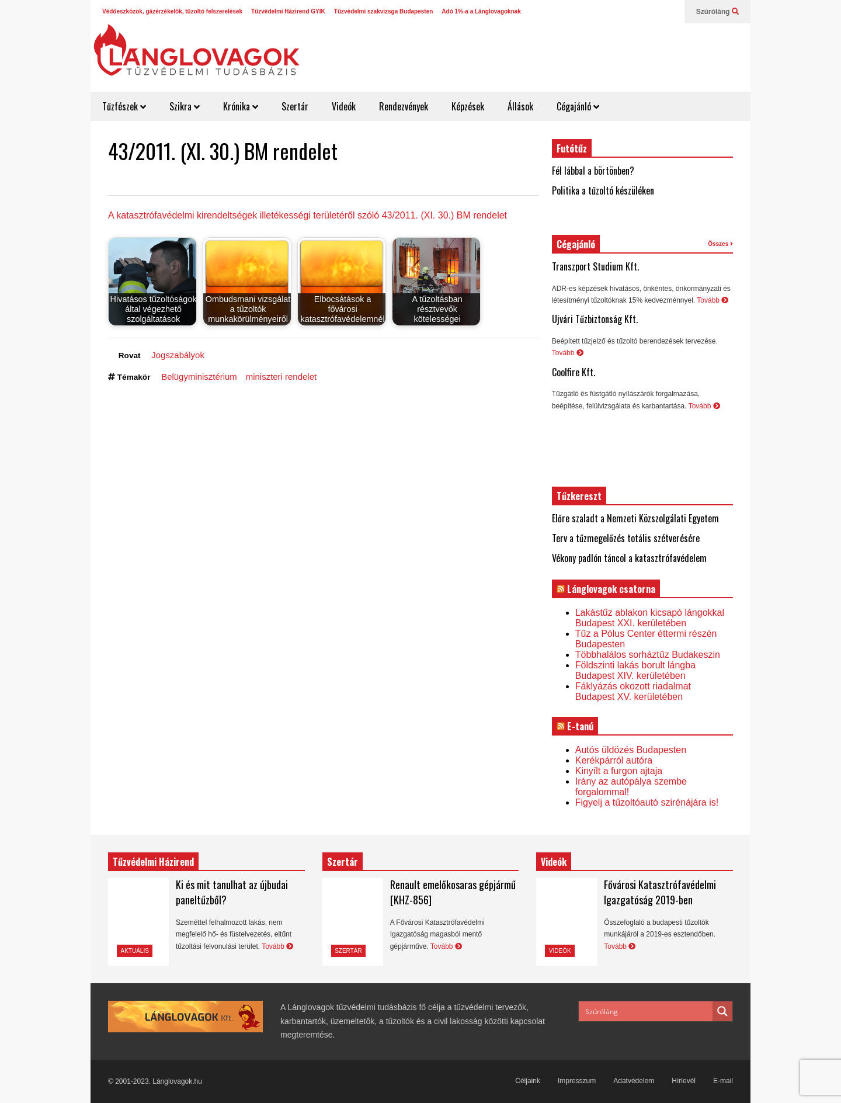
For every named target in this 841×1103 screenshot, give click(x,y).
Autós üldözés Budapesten (630, 750)
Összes (720, 244)
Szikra (184, 106)
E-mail (723, 1080)
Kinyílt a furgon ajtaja (618, 771)
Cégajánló (578, 106)
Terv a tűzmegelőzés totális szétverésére (626, 538)
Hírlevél (684, 1080)
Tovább (712, 300)
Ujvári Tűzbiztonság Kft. (595, 319)
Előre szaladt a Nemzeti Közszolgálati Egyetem (635, 518)
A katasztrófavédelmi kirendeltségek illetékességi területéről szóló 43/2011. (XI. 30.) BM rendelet (307, 215)
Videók (344, 106)
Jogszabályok (177, 355)
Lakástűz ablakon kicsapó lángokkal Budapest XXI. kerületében (649, 618)
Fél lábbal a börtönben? (593, 171)
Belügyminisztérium (199, 376)
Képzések (467, 106)
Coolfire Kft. (573, 372)
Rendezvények (403, 106)
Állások (520, 106)
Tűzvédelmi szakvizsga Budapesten (383, 11)
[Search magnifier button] (722, 1011)
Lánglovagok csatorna (611, 589)
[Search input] (646, 1011)
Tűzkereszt (579, 496)
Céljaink (527, 1080)
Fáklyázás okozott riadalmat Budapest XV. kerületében (633, 691)
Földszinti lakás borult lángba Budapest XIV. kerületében (635, 670)
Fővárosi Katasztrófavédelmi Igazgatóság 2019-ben (660, 892)
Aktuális (135, 951)
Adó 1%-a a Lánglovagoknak (481, 11)
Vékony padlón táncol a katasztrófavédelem (629, 558)
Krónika (240, 106)
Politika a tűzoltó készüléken (603, 190)
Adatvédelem (633, 1080)
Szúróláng (717, 12)
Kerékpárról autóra (614, 760)
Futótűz (572, 148)
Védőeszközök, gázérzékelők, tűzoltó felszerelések (172, 11)
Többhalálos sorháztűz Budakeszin (647, 655)
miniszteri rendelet (281, 376)
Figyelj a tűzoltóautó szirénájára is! (646, 802)
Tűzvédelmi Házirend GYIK (288, 11)
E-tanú (580, 726)
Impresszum (577, 1080)
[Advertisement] (535, 52)
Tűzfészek (124, 106)
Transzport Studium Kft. (595, 266)
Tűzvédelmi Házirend (153, 862)
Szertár (295, 106)
